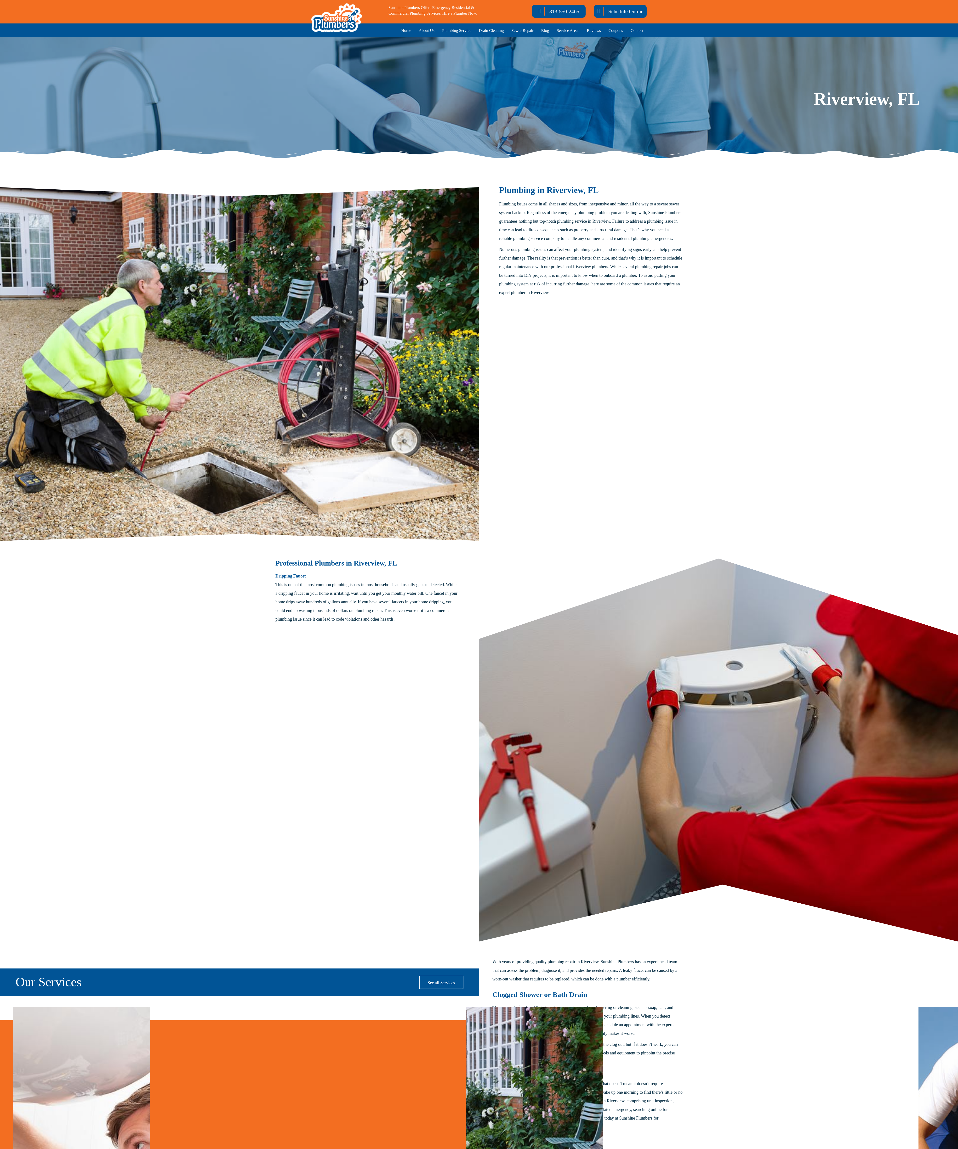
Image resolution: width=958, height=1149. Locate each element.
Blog (545, 30)
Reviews (594, 30)
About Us (427, 30)
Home (406, 30)
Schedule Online (625, 11)
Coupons (616, 30)
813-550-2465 (564, 11)
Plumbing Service (456, 30)
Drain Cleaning (491, 30)
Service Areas (568, 30)
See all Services (441, 982)
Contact (637, 30)
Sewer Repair (523, 30)
